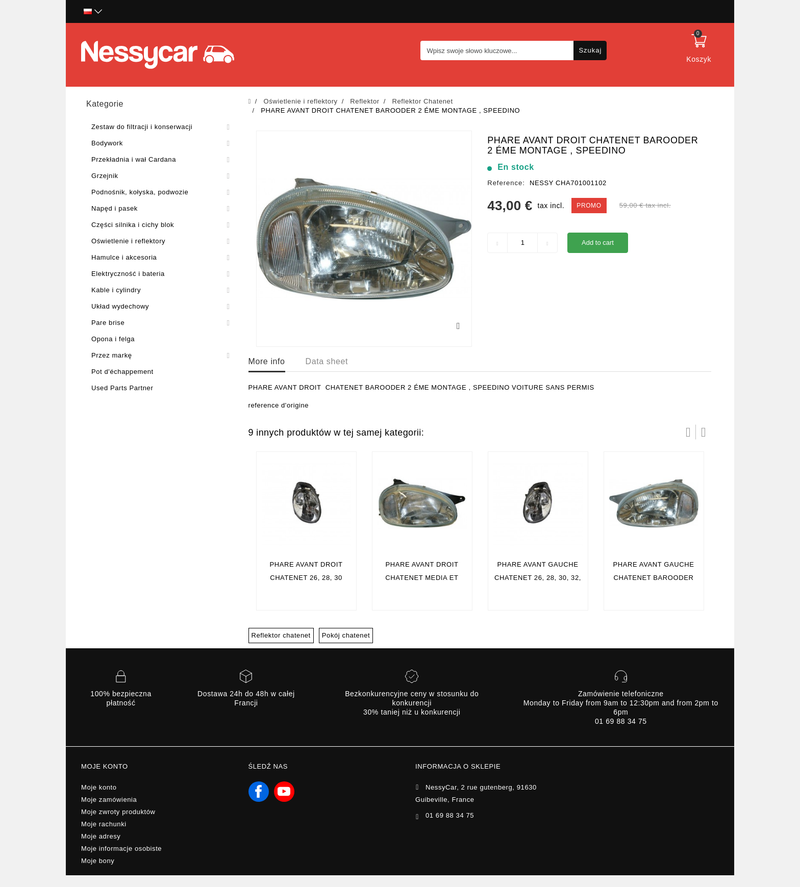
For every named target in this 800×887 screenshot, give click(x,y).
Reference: (506, 183)
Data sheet (327, 361)
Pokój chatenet (346, 635)
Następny (703, 432)
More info (266, 361)
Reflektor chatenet (281, 635)
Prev (688, 432)
